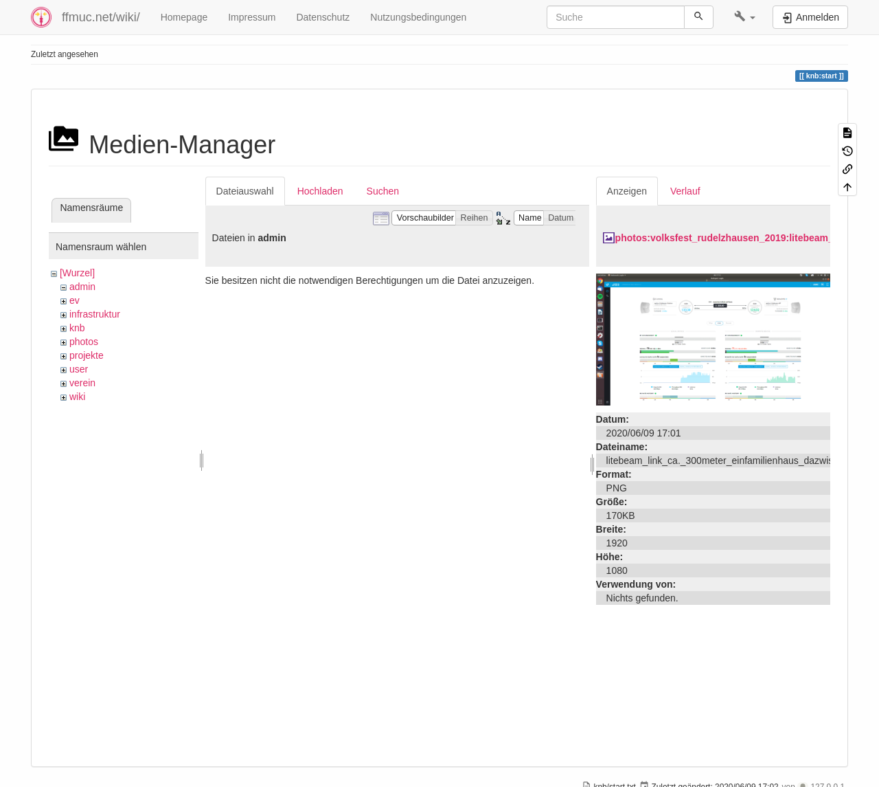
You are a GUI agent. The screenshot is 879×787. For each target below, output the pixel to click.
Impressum (251, 17)
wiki (77, 396)
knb (77, 327)
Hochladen (320, 191)
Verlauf (685, 191)
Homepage (184, 17)
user (78, 369)
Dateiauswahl (245, 191)
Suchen (383, 191)
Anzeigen (627, 191)
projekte (86, 355)
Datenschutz (323, 17)
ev (74, 300)
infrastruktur (94, 314)
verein (82, 382)
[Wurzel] (77, 272)
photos (83, 341)
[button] (745, 17)
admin (82, 286)
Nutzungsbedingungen (418, 17)
